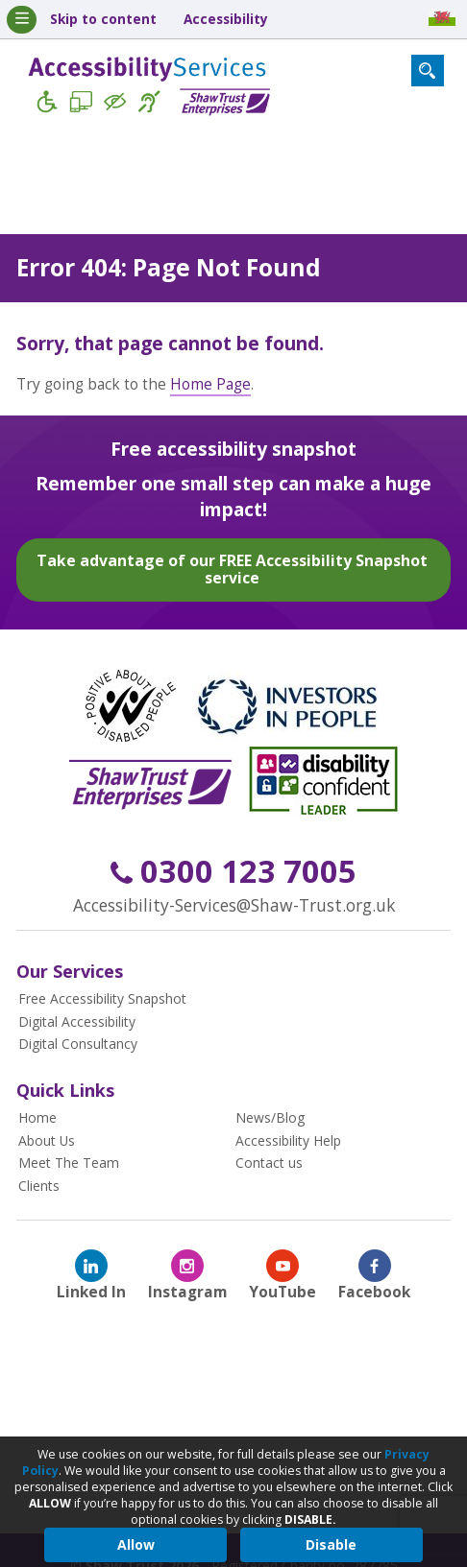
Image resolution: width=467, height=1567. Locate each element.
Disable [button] (331, 1544)
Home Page (210, 383)
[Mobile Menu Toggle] (22, 20)
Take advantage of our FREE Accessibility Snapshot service (232, 568)
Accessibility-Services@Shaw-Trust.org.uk (234, 903)
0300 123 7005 (233, 871)
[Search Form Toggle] (427, 71)
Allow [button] (136, 1544)
